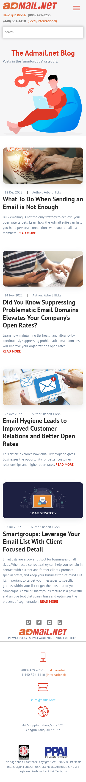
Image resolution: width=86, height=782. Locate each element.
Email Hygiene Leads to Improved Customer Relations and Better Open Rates (39, 432)
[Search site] (43, 32)
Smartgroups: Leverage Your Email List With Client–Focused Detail (41, 541)
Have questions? (27, 15)
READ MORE (27, 233)
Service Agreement (41, 638)
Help (73, 638)
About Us (62, 638)
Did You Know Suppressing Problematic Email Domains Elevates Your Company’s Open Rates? (40, 314)
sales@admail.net (43, 700)
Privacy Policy (17, 638)
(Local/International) (30, 21)
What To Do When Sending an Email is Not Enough (43, 203)
